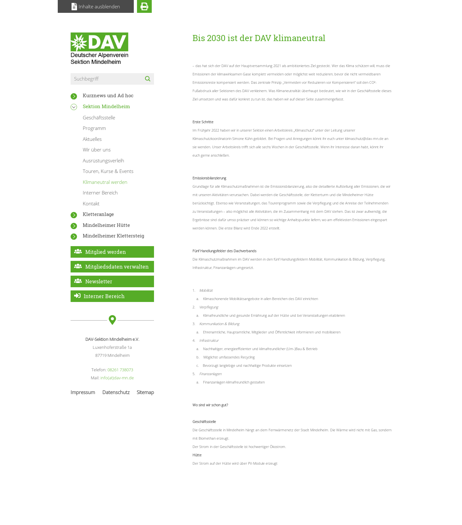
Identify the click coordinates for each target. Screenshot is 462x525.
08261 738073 (120, 370)
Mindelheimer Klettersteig (113, 235)
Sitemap (145, 392)
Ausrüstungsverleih (103, 160)
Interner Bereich (100, 192)
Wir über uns (97, 149)
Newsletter (98, 281)
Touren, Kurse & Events (108, 171)
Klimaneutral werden (105, 182)
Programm (94, 128)
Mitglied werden (105, 251)
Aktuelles (92, 139)
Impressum (83, 392)
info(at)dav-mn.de (117, 378)
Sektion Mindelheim (106, 106)
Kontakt (91, 203)
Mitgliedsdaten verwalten (117, 266)
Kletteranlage (98, 214)
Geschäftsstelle (99, 117)
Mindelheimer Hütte (106, 225)
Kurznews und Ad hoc (108, 95)
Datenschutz (116, 392)
